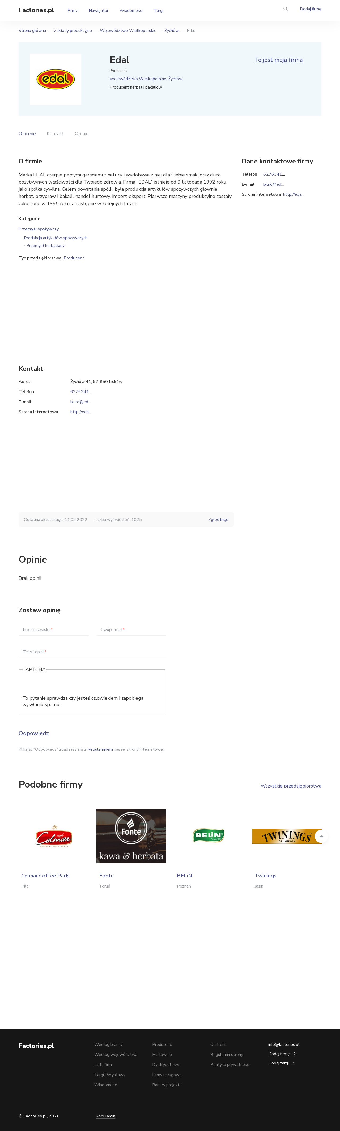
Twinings (266, 875)
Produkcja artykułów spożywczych (55, 238)
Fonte (106, 875)
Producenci (162, 1044)
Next (321, 836)
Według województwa (115, 1055)
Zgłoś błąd (218, 520)
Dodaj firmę (310, 9)
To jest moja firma (279, 60)
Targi (158, 11)
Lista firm (103, 1065)
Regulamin (105, 1116)
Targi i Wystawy (109, 1075)
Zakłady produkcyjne (73, 30)
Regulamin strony (226, 1055)
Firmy (72, 11)
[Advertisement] (126, 305)
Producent (74, 258)
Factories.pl (36, 10)
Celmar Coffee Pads (45, 875)
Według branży (108, 1044)
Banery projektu (167, 1085)
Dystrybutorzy (165, 1065)
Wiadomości (131, 11)
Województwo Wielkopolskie (128, 30)
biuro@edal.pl (83, 402)
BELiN (184, 875)
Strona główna (32, 30)
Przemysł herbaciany (45, 246)
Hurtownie (162, 1055)
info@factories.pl (284, 1044)
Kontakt (55, 133)
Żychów (171, 30)
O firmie (27, 133)
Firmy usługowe (167, 1075)
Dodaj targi (278, 1063)
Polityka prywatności (230, 1065)
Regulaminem (100, 749)
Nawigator (98, 11)
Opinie (82, 133)
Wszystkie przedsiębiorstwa (291, 786)
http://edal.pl (82, 412)
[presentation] (62, 684)
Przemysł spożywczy (39, 229)
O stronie (219, 1044)
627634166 (82, 392)
